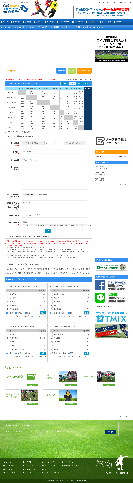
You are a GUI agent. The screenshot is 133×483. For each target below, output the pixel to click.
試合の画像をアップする (13, 195)
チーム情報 (50, 22)
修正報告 (72, 71)
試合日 (16, 153)
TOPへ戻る (61, 71)
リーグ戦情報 (92, 22)
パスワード (14, 223)
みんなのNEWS (64, 22)
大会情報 (28, 22)
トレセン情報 (106, 22)
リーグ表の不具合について (104, 168)
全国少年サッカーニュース (94, 27)
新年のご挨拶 (99, 180)
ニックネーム (13, 215)
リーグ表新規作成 (84, 71)
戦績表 (72, 83)
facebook (101, 2)
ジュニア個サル (22, 27)
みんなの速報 (79, 22)
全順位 (64, 83)
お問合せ (119, 22)
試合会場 (15, 160)
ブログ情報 (16, 22)
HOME (5, 22)
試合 (79, 83)
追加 (48, 231)
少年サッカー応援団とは (121, 2)
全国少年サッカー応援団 (72, 27)
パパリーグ (36, 27)
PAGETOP (123, 417)
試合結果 (15, 144)
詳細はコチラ (32, 385)
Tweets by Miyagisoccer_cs (105, 306)
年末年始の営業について (103, 174)
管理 (86, 83)
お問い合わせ (110, 432)
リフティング (7, 27)
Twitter (108, 2)
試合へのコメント (15, 168)
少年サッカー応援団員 (52, 27)
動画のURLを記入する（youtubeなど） (13, 206)
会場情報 (39, 22)
